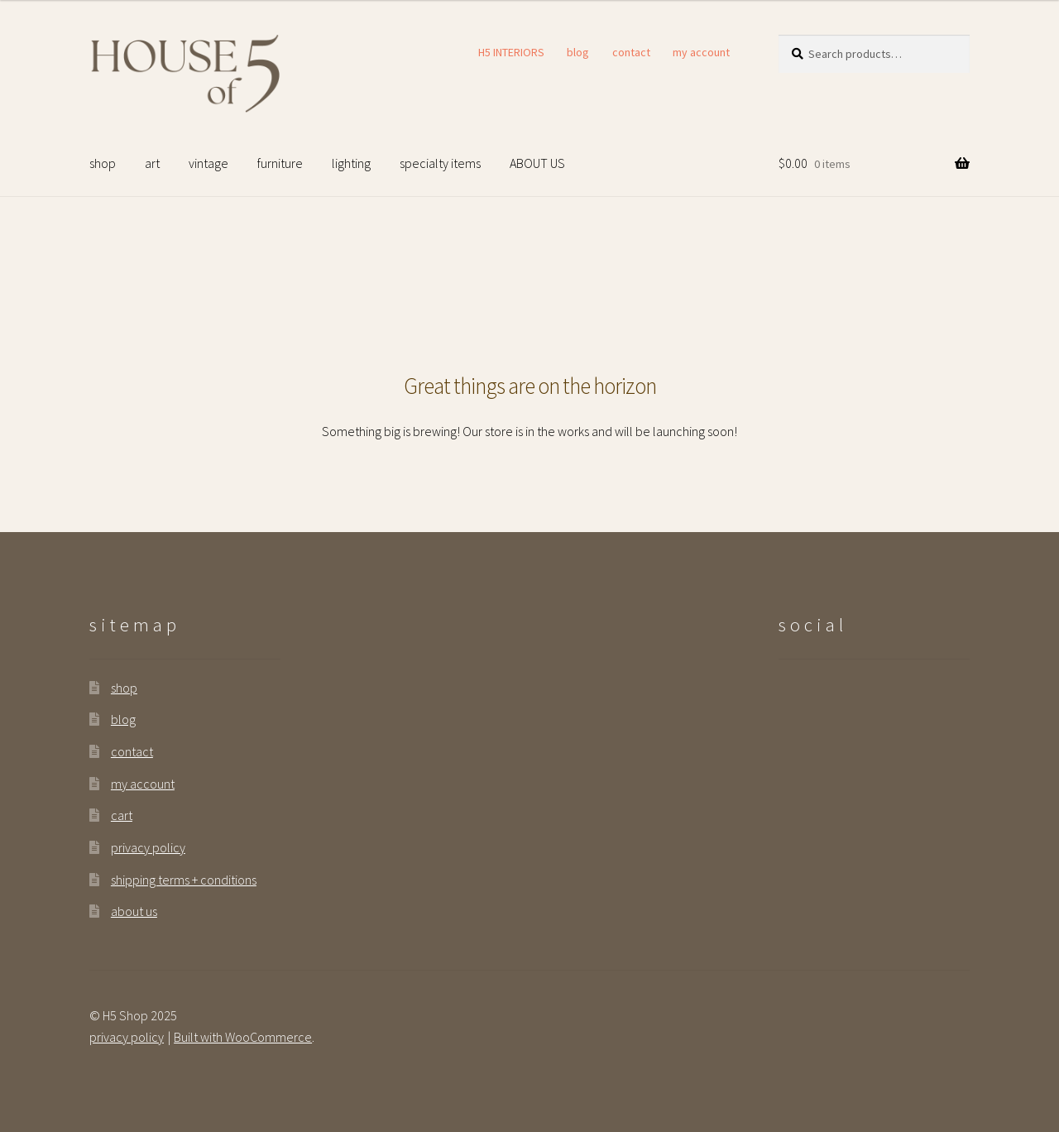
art (152, 163)
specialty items (440, 163)
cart (121, 815)
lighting (351, 163)
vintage (208, 163)
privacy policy (148, 847)
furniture (280, 163)
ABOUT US (537, 163)
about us (134, 911)
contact (631, 52)
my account (701, 52)
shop (102, 163)
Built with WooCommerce (243, 1037)
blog (578, 52)
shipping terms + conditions (183, 879)
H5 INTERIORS (511, 52)
